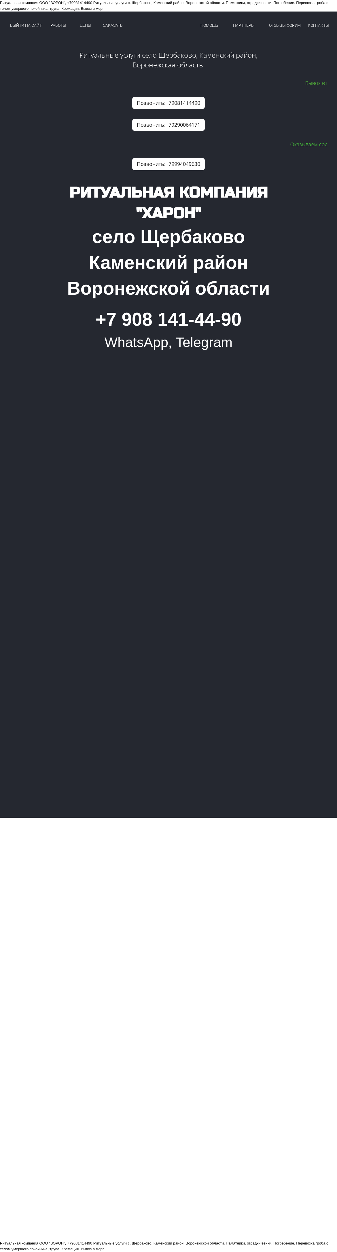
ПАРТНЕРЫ (244, 25)
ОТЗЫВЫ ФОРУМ (285, 25)
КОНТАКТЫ (318, 25)
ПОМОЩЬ (209, 25)
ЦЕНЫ (85, 25)
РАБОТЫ (58, 25)
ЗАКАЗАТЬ (113, 25)
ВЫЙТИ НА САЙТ (26, 25)
